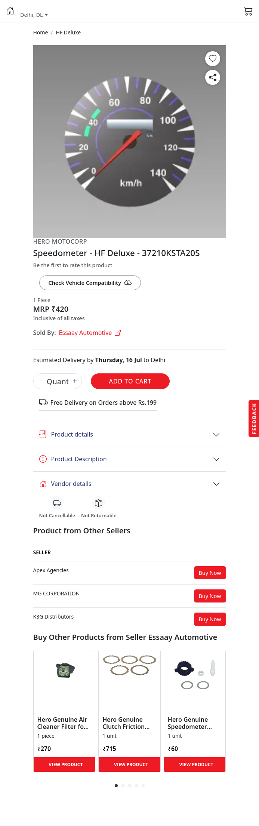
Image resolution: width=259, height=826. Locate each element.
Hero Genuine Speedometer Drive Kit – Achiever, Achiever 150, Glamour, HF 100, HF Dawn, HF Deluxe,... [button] (194, 723)
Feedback (254, 418)
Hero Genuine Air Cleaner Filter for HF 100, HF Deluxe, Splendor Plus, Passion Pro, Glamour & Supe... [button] (64, 723)
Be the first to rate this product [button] (72, 265)
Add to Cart (130, 381)
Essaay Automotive (90, 333)
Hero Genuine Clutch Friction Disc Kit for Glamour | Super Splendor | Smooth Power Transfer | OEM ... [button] (127, 723)
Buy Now (210, 572)
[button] (10, 11)
